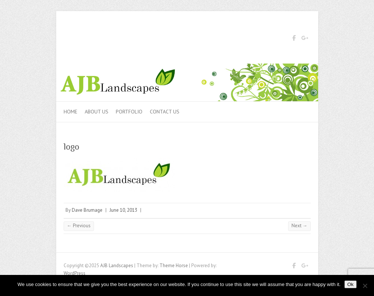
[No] (364, 285)
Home (70, 111)
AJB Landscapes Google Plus (305, 39)
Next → (299, 225)
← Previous (79, 225)
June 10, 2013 (123, 210)
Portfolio (129, 111)
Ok (350, 284)
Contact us (164, 111)
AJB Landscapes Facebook (294, 39)
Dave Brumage (87, 210)
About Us (96, 111)
